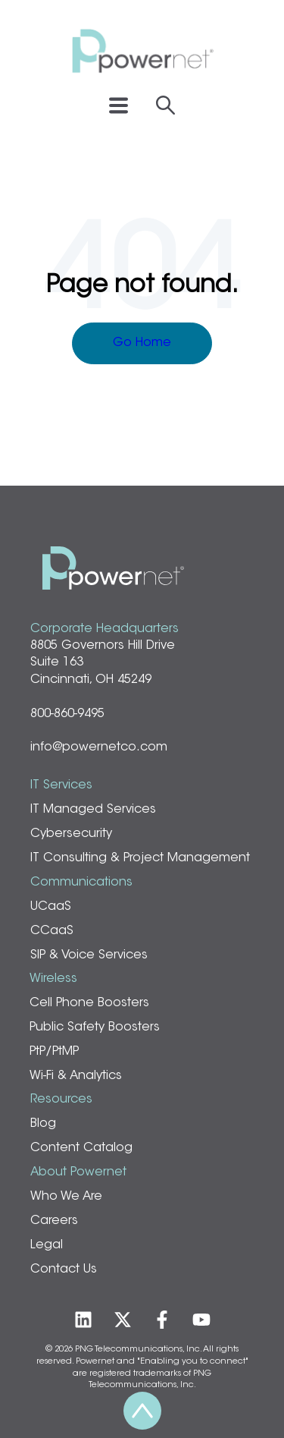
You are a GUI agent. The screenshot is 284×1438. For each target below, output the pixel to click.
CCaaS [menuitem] (51, 931)
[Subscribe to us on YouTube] (201, 1319)
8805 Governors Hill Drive (102, 646)
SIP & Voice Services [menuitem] (89, 955)
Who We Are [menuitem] (66, 1197)
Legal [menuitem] (46, 1245)
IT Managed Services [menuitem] (93, 810)
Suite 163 (56, 662)
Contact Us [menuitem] (63, 1269)
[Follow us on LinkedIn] (83, 1319)
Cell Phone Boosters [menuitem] (89, 1003)
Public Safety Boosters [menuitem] (95, 1027)
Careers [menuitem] (54, 1221)
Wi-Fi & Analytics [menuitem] (76, 1076)
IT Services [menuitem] (61, 785)
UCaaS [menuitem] (50, 907)
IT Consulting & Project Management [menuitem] (140, 858)
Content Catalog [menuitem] (81, 1148)
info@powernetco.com (98, 747)
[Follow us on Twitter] (123, 1319)
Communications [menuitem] (81, 882)
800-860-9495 (67, 714)
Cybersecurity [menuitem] (71, 834)
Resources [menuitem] (61, 1099)
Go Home (142, 343)
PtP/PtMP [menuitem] (54, 1052)
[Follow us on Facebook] (162, 1319)
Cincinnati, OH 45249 (90, 680)
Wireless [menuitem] (53, 979)
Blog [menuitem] (43, 1124)
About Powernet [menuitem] (78, 1172)
